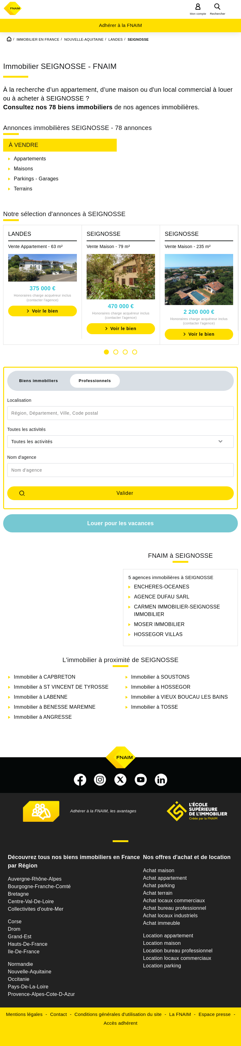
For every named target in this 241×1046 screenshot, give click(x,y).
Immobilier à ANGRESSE (43, 717)
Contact (58, 1014)
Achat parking (159, 885)
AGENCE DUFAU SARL (162, 596)
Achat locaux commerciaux (174, 900)
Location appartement (168, 935)
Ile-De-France (24, 951)
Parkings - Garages (36, 178)
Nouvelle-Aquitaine (29, 971)
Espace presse (215, 1014)
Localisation (19, 400)
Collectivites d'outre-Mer (35, 909)
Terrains (23, 188)
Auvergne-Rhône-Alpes (35, 879)
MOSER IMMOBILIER (159, 624)
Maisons (23, 168)
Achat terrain (158, 893)
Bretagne (18, 894)
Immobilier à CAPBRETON (44, 677)
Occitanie (18, 979)
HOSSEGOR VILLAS (158, 634)
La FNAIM (180, 1014)
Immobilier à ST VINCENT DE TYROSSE (61, 687)
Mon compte (198, 13)
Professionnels (95, 380)
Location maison (162, 943)
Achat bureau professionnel (174, 908)
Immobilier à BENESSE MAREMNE (54, 707)
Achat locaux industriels (170, 915)
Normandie (20, 964)
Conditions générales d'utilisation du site (118, 1014)
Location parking (162, 965)
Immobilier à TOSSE (154, 707)
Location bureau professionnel (178, 950)
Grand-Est (19, 936)
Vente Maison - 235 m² (188, 246)
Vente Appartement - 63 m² (35, 246)
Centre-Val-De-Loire (31, 901)
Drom (14, 929)
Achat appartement (165, 878)
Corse (15, 921)
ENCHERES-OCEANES (161, 586)
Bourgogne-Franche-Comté (39, 886)
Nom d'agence (21, 457)
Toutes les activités (26, 429)
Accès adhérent (120, 1023)
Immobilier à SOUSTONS (160, 677)
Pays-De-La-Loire (28, 986)
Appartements (30, 158)
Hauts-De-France (27, 944)
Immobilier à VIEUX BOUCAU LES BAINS (179, 697)
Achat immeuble (161, 923)
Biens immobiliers (38, 380)
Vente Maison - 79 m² (108, 246)
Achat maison (158, 870)
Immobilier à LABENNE (40, 697)
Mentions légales (24, 1014)
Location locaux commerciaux (177, 958)
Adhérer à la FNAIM (120, 25)
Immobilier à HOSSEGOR (160, 687)
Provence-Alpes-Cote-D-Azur (41, 994)
